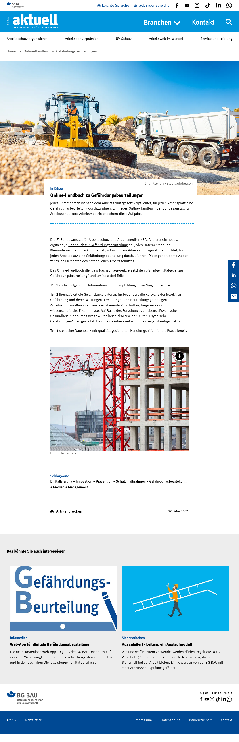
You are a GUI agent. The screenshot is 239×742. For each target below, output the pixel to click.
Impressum (143, 728)
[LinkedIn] (233, 275)
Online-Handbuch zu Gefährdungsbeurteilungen (60, 59)
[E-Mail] (233, 296)
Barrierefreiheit (200, 728)
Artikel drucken (69, 519)
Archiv (11, 728)
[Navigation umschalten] (229, 29)
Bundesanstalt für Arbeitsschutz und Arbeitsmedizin (100, 247)
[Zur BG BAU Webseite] (27, 9)
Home (12, 59)
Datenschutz (170, 728)
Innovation (84, 489)
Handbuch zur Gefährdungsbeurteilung (98, 253)
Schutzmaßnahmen (131, 489)
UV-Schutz (124, 46)
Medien (59, 495)
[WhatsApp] (233, 285)
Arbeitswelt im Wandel (166, 46)
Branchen (162, 30)
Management (78, 495)
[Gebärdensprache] (151, 9)
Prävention (104, 489)
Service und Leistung (216, 46)
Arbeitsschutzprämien (82, 46)
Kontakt (203, 30)
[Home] (32, 29)
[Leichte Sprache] (113, 9)
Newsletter (33, 728)
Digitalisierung (61, 489)
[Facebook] (233, 265)
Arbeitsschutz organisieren (27, 46)
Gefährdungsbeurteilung (167, 489)
